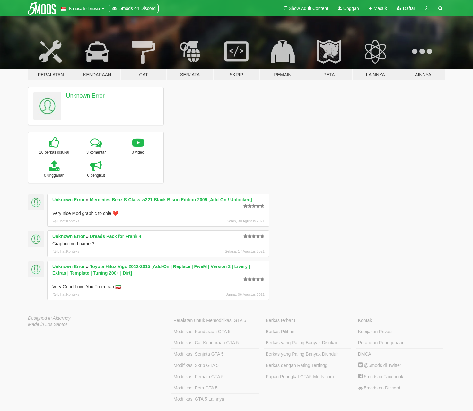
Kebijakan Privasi (375, 331)
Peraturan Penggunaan (381, 342)
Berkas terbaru (280, 320)
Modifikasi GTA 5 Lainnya (198, 399)
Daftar (406, 8)
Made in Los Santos (48, 324)
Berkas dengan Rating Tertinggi (297, 365)
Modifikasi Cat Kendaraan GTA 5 (206, 342)
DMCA (364, 354)
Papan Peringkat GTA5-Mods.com (300, 376)
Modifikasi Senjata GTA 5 (198, 354)
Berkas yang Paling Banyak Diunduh (302, 354)
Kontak (365, 320)
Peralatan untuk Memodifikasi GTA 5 (209, 320)
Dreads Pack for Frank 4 (115, 236)
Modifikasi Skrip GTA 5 (196, 365)
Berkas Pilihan (280, 331)
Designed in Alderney (49, 318)
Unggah (348, 8)
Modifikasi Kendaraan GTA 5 (201, 331)
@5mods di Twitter (379, 365)
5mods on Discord (379, 388)
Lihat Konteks (66, 221)
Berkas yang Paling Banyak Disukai (301, 342)
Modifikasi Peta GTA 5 (195, 387)
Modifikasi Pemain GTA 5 (198, 376)
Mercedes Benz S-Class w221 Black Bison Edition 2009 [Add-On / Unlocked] (171, 199)
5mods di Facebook (380, 376)
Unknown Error (85, 95)
